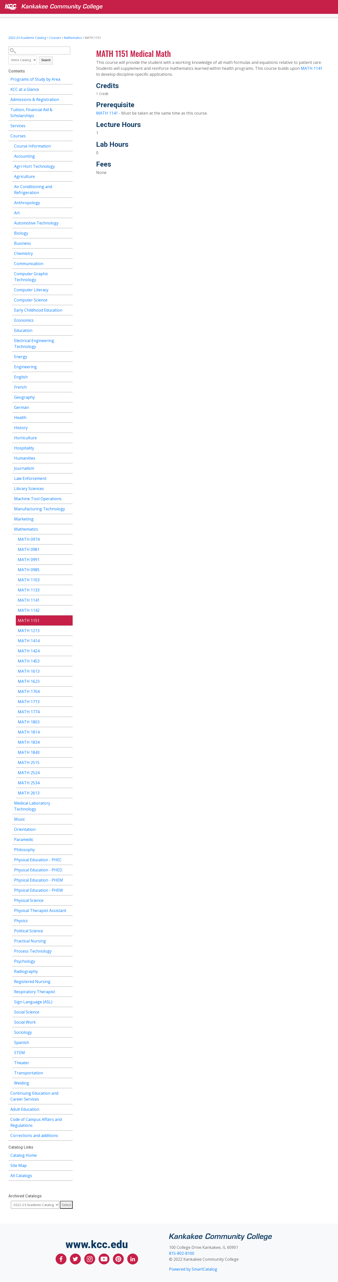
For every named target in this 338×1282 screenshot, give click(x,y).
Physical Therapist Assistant (40, 910)
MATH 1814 (29, 732)
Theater (21, 1062)
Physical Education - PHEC (38, 860)
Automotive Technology (36, 223)
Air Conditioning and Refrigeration (33, 189)
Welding (21, 1083)
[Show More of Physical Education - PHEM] (69, 879)
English (21, 377)
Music (19, 819)
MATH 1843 (29, 752)
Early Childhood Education (38, 310)
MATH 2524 (29, 772)
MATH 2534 (29, 783)
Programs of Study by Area (35, 79)
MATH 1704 (29, 691)
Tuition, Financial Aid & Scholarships (31, 112)
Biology (21, 233)
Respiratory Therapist (34, 991)
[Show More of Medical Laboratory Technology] (69, 802)
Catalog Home (23, 1155)
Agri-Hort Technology (34, 166)
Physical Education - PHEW (38, 890)
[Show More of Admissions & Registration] (69, 99)
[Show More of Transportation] (69, 1072)
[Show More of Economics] (69, 319)
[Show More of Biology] (69, 232)
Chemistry (23, 253)
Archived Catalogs (25, 1196)
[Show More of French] (69, 386)
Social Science (26, 1012)
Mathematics (73, 38)
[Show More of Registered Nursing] (69, 981)
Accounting (24, 156)
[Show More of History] (69, 427)
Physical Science (28, 900)
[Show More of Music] (69, 818)
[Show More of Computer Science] (69, 299)
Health (20, 417)
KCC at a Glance (24, 89)
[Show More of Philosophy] (69, 849)
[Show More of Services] (69, 125)
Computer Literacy (31, 290)
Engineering (25, 367)
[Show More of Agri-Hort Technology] (69, 166)
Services (17, 125)
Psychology (24, 961)
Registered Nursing (32, 981)
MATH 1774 (29, 712)
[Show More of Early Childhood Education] (69, 309)
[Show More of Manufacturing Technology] (69, 508)
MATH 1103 (29, 580)
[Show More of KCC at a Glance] (69, 89)
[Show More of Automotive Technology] (69, 222)
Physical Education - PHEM (38, 880)
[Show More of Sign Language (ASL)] (69, 1001)
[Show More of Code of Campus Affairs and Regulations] (69, 1119)
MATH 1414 (29, 640)
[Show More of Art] (69, 212)
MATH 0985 (29, 569)
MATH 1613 (29, 671)
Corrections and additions (34, 1135)
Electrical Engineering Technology (34, 343)
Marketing (24, 519)
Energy (20, 356)
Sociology (23, 1032)
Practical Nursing (30, 941)
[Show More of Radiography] (69, 971)
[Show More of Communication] (69, 263)
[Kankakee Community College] (173, 6)
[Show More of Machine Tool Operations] (69, 498)
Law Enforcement (30, 478)
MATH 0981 (29, 549)
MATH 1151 (29, 620)
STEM (19, 1052)
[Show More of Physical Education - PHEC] (69, 859)
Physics (21, 920)
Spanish (21, 1042)
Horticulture (25, 438)
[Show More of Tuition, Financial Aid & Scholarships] (69, 109)
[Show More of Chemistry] (69, 253)
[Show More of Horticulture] (69, 437)
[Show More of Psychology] (69, 960)
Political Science (28, 931)
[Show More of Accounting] (69, 155)
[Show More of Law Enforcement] (69, 478)
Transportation (28, 1073)
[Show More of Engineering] (69, 366)
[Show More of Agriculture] (69, 176)
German (21, 407)
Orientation (25, 829)
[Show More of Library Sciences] (69, 488)
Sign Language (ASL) (33, 1002)
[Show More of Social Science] (69, 1011)
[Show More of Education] (69, 330)
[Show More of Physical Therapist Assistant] (69, 910)
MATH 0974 (29, 539)
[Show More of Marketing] (69, 518)
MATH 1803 (29, 722)
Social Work (25, 1022)
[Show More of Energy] (69, 356)
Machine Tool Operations (38, 498)
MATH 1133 (29, 590)
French (20, 387)
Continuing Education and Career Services (34, 1096)
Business (22, 243)
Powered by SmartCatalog (193, 1269)
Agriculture (24, 176)
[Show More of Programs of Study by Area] (69, 78)
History (21, 427)
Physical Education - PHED (38, 870)
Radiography (26, 971)
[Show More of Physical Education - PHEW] (69, 889)
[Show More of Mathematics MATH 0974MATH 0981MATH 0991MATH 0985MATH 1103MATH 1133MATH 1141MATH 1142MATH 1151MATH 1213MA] (69, 528)
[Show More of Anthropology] (69, 202)
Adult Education (24, 1109)
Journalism (24, 468)
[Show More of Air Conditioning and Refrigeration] (69, 186)
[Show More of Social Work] (69, 1021)
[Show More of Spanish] (69, 1042)
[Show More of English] (69, 376)
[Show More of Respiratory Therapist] (69, 991)
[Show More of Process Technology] (69, 950)
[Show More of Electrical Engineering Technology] (69, 340)
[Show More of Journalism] (69, 467)
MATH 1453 (29, 661)
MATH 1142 (29, 610)
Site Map (18, 1165)
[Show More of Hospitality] (69, 447)
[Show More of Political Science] (69, 930)
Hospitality (24, 448)
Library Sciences (29, 488)
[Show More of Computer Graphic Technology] (69, 273)
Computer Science (30, 300)
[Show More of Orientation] (69, 829)
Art (17, 213)
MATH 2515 (29, 762)
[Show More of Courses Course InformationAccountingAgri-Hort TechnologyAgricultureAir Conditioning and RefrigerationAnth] (69, 135)
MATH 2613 (29, 793)
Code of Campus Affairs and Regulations (36, 1122)
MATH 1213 (29, 630)
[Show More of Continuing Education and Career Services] (69, 1092)
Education (23, 330)
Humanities (24, 458)
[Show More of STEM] (69, 1052)
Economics (24, 320)
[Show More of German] (69, 407)
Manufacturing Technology (39, 509)
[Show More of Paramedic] (69, 839)
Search (46, 60)
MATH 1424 (29, 651)
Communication (28, 263)
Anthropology (27, 202)
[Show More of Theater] (69, 1062)
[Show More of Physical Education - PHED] (69, 869)
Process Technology (33, 951)
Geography (24, 397)
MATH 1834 (29, 742)
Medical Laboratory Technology (32, 806)
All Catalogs (21, 1175)
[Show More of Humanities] (69, 457)
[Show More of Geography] (69, 396)
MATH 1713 (29, 701)
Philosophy (24, 849)
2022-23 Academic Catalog (27, 38)
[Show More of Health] (69, 417)
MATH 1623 (29, 681)
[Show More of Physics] (69, 920)
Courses (55, 38)
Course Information (32, 146)
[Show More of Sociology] (69, 1032)
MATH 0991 (29, 559)
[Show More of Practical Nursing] (69, 940)
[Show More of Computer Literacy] (69, 289)
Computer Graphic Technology (31, 276)
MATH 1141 (29, 600)
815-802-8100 (181, 1253)
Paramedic (23, 839)
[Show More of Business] (69, 243)
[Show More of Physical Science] (69, 900)
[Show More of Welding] (69, 1082)
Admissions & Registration (34, 99)
